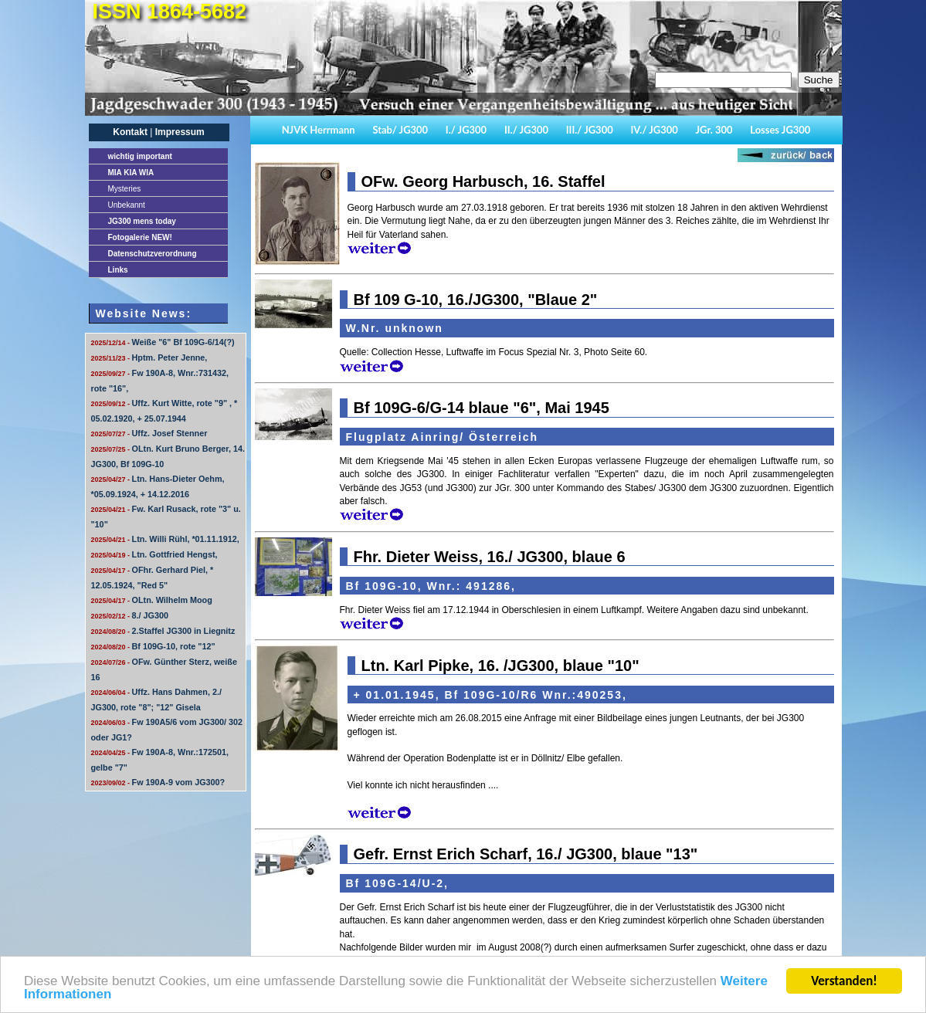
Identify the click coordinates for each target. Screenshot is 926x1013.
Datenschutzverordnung (152, 253)
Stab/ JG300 (400, 130)
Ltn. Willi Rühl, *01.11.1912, (165, 539)
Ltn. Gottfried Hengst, (154, 554)
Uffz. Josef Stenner (149, 433)
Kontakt (130, 132)
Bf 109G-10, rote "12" (153, 646)
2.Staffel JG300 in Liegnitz (163, 630)
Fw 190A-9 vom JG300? (158, 782)
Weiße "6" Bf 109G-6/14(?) (163, 342)
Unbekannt (126, 205)
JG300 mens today (142, 221)
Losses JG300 (780, 130)
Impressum (180, 132)
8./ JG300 (129, 615)
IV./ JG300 (653, 130)
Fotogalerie (140, 237)
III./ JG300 (589, 130)
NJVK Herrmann (318, 130)
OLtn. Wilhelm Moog (151, 600)
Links (118, 270)
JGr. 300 (714, 130)
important (140, 156)
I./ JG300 (466, 130)
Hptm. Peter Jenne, (149, 357)
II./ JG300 (526, 130)
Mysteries (124, 189)
